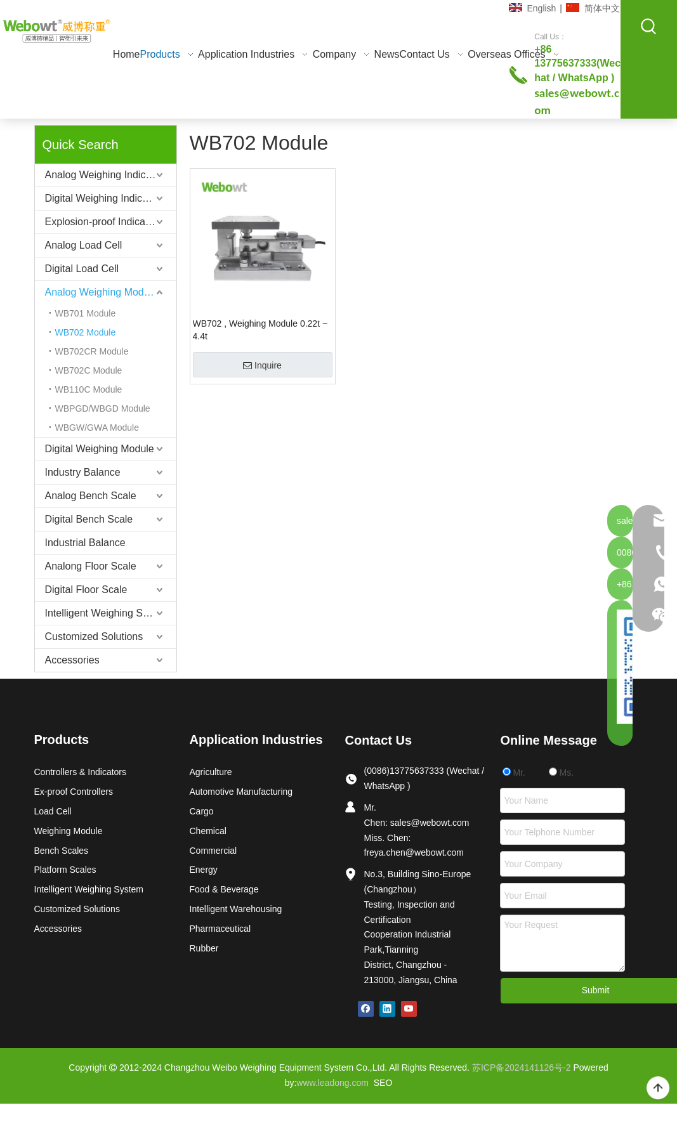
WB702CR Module (92, 351)
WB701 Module (85, 313)
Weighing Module (68, 831)
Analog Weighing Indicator (104, 174)
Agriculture (211, 772)
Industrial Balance (85, 542)
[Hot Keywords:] (649, 26)
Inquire (262, 365)
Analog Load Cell (83, 245)
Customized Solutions (94, 636)
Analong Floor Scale (90, 566)
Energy (204, 870)
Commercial (213, 850)
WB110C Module (88, 389)
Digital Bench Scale (89, 519)
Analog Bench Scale (90, 495)
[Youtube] (409, 1009)
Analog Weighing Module (101, 292)
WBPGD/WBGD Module (102, 408)
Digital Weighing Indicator (102, 198)
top (658, 1088)
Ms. (561, 772)
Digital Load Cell (82, 268)
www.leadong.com (332, 1083)
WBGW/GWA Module (97, 427)
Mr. (514, 772)
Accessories (72, 660)
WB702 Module (85, 332)
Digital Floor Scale (86, 589)
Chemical (208, 831)
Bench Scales (61, 850)
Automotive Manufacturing (241, 792)
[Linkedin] (387, 1009)
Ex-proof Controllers (74, 792)
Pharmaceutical (220, 929)
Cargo (202, 811)
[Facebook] (366, 1009)
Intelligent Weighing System (107, 613)
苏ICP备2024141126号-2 (521, 1067)
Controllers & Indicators (80, 772)
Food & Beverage (224, 889)
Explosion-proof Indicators (103, 221)
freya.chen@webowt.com (414, 852)
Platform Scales (65, 870)
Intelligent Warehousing (236, 909)
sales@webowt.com (430, 823)
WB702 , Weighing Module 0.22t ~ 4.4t (260, 329)
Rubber (204, 948)
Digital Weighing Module (99, 448)
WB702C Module (88, 370)
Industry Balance (83, 472)
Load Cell (53, 811)
